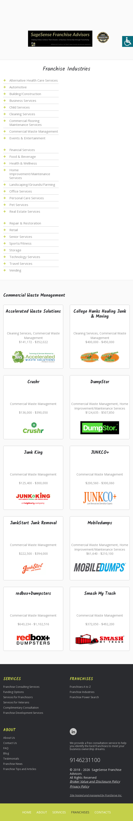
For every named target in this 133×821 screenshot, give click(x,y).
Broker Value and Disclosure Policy (95, 781)
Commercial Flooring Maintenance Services (25, 122)
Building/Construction (25, 94)
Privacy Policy (79, 786)
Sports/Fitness (20, 243)
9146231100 (85, 760)
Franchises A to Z (80, 687)
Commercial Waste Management (33, 131)
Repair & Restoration (25, 223)
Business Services (22, 100)
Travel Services (20, 263)
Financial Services (22, 150)
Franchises (80, 812)
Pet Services (18, 204)
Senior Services (20, 236)
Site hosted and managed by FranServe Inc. (96, 795)
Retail (13, 230)
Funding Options (13, 692)
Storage (15, 250)
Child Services (19, 107)
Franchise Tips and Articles (19, 769)
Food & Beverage (22, 156)
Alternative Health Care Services (33, 80)
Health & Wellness (23, 163)
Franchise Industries (82, 692)
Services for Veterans (16, 702)
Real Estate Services (24, 211)
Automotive (18, 87)
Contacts (103, 812)
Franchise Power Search (84, 697)
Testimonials (11, 758)
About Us (9, 738)
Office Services (20, 191)
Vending (15, 270)
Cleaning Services (22, 114)
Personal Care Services (26, 198)
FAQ (5, 748)
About (42, 812)
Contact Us (10, 743)
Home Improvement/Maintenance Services (29, 174)
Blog (6, 753)
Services (59, 812)
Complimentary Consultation (21, 707)
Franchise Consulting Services (21, 687)
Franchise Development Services (23, 713)
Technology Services (24, 257)
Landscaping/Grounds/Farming (32, 184)
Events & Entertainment (27, 138)
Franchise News (12, 764)
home (26, 812)
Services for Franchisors (18, 697)
